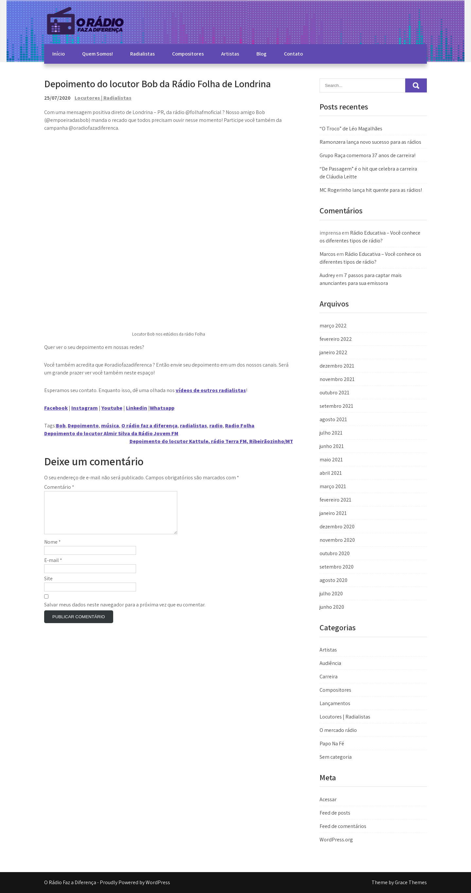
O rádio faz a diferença (149, 425)
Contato (293, 53)
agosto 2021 (333, 419)
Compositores (188, 53)
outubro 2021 (334, 392)
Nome (52, 549)
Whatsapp (162, 408)
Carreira (329, 676)
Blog (261, 53)
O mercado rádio (338, 730)
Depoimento (83, 425)
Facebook (56, 408)
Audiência (330, 663)
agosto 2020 (333, 580)
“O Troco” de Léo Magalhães (351, 128)
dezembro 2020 (337, 526)
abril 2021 (331, 473)
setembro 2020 (337, 566)
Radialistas (142, 53)
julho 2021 (331, 432)
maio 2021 (331, 459)
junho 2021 (332, 446)
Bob (60, 425)
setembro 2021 (336, 406)
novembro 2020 (337, 540)
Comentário (59, 487)
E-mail (53, 568)
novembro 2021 (337, 379)
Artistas (230, 53)
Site (48, 586)
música (110, 425)
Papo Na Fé (332, 743)
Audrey (327, 275)
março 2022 (333, 325)
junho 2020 (332, 607)
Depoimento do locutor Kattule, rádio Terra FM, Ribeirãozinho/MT (211, 441)
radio (216, 425)
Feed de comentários (343, 826)
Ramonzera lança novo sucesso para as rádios (370, 142)
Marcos (328, 254)
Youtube (111, 408)
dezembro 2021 (337, 365)
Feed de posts (335, 812)
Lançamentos (335, 703)
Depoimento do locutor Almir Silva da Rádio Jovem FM (111, 433)
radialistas (193, 425)
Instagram (84, 408)
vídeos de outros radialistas (211, 390)
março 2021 (333, 486)
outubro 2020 (335, 553)
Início (58, 53)
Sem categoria (336, 756)
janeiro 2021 (333, 513)
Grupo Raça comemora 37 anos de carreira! (367, 155)
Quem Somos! (97, 53)
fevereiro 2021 (335, 499)
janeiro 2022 (333, 352)
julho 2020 (331, 593)
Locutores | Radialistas (103, 97)
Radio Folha (239, 425)
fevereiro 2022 (336, 339)
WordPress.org (336, 839)
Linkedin (136, 408)
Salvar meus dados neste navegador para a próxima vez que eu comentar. (124, 612)
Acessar (328, 799)
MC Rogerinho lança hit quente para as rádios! (371, 190)
